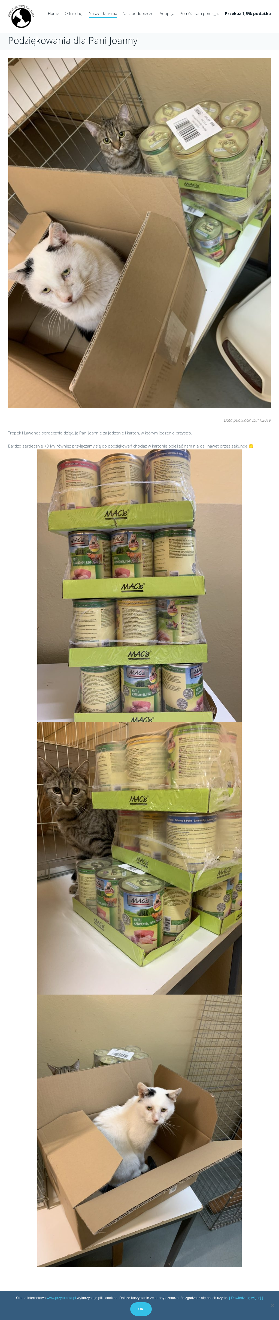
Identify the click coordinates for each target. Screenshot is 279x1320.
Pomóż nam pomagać (200, 13)
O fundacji (74, 13)
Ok (141, 1309)
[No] (272, 1305)
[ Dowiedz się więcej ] (246, 1298)
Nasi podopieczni (138, 13)
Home (53, 13)
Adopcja (167, 13)
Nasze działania (103, 13)
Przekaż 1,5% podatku (248, 13)
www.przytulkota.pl (61, 1298)
